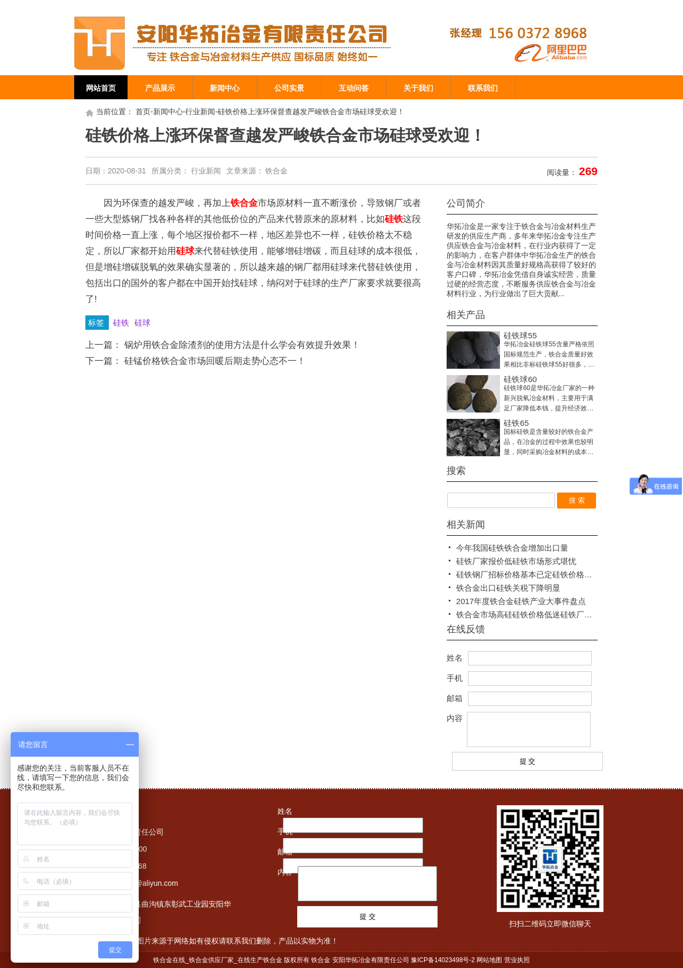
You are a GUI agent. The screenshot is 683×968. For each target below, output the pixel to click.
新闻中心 (225, 88)
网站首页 (101, 88)
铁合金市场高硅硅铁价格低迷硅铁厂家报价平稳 (540, 614)
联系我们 (483, 88)
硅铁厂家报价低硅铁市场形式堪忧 (516, 561)
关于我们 (418, 88)
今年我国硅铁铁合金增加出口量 (512, 547)
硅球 (142, 322)
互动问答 (354, 88)
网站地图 (489, 960)
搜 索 (577, 500)
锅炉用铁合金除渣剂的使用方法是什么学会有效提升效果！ (242, 345)
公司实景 (289, 88)
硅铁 (122, 322)
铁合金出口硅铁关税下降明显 (508, 587)
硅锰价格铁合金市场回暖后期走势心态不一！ (215, 361)
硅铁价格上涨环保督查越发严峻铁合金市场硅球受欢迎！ (311, 111)
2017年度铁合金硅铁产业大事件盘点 (521, 601)
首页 (143, 111)
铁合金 (276, 170)
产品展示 (160, 88)
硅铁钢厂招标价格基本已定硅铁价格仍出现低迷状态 (548, 574)
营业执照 (517, 960)
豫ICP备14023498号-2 (443, 960)
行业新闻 (200, 111)
